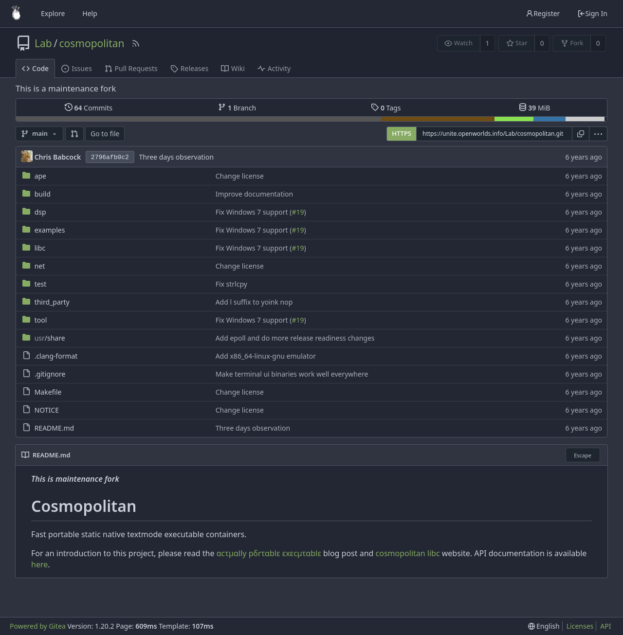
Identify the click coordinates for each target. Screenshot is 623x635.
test (41, 284)
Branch (237, 107)
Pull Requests (131, 68)
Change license (240, 176)
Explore (53, 13)
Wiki (233, 68)
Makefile (48, 392)
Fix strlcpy (231, 284)
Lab (43, 43)
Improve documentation (254, 194)
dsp (40, 212)
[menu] (598, 134)
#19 (298, 212)
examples (50, 230)
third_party (52, 302)
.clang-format (56, 356)
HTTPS (401, 133)
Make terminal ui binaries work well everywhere (292, 374)
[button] (74, 134)
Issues (76, 68)
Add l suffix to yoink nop (254, 302)
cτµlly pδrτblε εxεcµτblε (269, 553)
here (39, 564)
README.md (54, 428)
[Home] (16, 13)
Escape (582, 455)
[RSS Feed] (135, 43)
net (40, 266)
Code (35, 68)
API (605, 626)
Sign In (592, 13)
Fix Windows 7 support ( (254, 212)
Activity (274, 68)
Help (89, 13)
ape (40, 176)
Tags (386, 107)
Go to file (105, 133)
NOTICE (47, 410)
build (43, 194)
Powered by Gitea (38, 626)
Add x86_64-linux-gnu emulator (266, 356)
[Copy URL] (580, 134)
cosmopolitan (92, 43)
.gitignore (50, 374)
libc (40, 248)
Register (543, 13)
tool (41, 320)
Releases (189, 68)
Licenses (580, 626)
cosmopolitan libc (408, 553)
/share (50, 338)
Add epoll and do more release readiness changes (295, 338)
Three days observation (176, 157)
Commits (88, 107)
